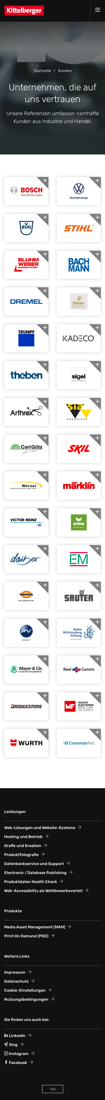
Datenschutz (16, 981)
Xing (11, 1044)
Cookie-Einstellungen (25, 990)
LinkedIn (14, 1035)
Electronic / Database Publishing (35, 872)
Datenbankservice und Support (34, 863)
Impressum (14, 972)
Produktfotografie (21, 854)
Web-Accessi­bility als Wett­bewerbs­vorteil (43, 890)
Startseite (42, 70)
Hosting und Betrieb (23, 836)
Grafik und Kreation (22, 845)
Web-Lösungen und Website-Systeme (39, 827)
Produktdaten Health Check (30, 881)
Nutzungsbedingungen (26, 999)
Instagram (16, 1053)
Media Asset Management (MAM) (34, 927)
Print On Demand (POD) (26, 936)
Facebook (15, 1062)
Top (52, 1089)
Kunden (65, 70)
